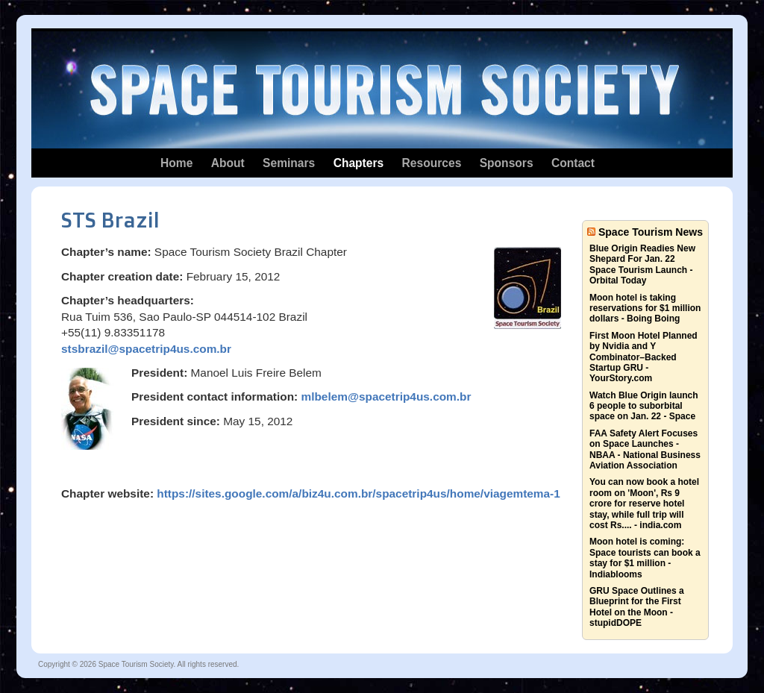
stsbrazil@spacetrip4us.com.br (146, 348)
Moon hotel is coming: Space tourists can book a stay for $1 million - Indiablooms (645, 557)
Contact (573, 163)
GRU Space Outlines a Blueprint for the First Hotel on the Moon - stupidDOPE (636, 607)
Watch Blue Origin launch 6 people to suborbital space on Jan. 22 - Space (643, 406)
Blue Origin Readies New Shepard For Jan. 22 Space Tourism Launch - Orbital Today (642, 264)
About (228, 163)
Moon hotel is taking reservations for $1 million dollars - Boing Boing (645, 308)
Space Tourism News (650, 232)
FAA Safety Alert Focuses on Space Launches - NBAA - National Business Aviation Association (645, 449)
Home (176, 163)
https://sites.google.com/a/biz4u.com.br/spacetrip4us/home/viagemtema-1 (358, 493)
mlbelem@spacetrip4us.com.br (386, 396)
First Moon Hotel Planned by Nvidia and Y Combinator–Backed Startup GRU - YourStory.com (643, 357)
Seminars (289, 163)
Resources (432, 163)
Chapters (359, 163)
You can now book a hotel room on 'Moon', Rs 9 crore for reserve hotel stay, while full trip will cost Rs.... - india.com (644, 503)
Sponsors (506, 163)
